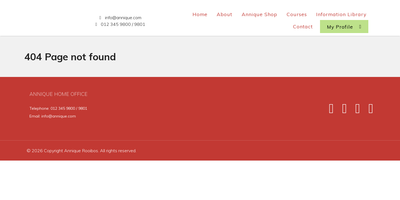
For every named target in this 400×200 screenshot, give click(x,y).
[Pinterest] (367, 110)
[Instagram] (355, 110)
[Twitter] (342, 110)
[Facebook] (329, 110)
